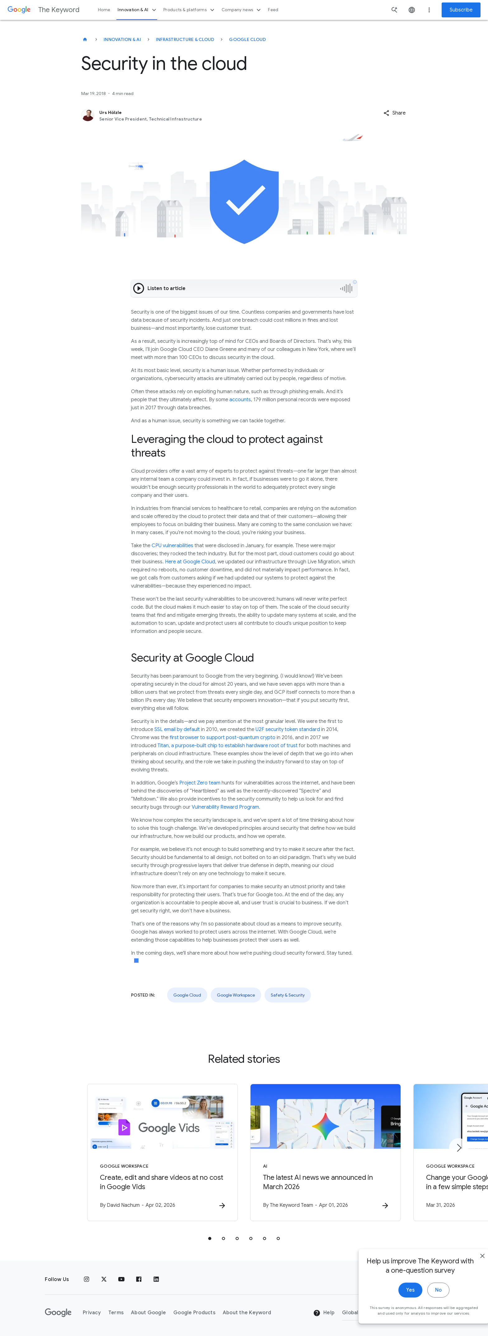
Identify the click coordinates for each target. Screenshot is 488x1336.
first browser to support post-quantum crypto (222, 737)
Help (324, 1313)
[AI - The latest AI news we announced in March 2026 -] (326, 1152)
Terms (116, 1313)
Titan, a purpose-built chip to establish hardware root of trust (227, 746)
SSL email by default (177, 729)
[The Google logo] (58, 1312)
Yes (396, 1293)
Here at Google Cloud (190, 562)
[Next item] (458, 1147)
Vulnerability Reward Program (225, 807)
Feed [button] (273, 9)
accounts (240, 400)
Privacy (92, 1313)
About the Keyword (247, 1313)
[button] (394, 113)
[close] (469, 1259)
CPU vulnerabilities (172, 546)
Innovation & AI (137, 10)
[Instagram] (86, 1279)
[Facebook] (138, 1279)
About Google (148, 1313)
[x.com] (103, 1279)
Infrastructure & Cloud (185, 39)
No (424, 1293)
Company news (242, 10)
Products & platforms (189, 10)
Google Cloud (247, 39)
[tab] (210, 1238)
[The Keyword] (84, 39)
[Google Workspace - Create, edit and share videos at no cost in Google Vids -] (162, 1152)
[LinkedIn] (156, 1279)
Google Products (194, 1313)
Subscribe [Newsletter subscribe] (461, 10)
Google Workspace (236, 995)
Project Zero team (199, 783)
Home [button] (104, 9)
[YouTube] (121, 1279)
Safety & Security (288, 995)
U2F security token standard (288, 729)
